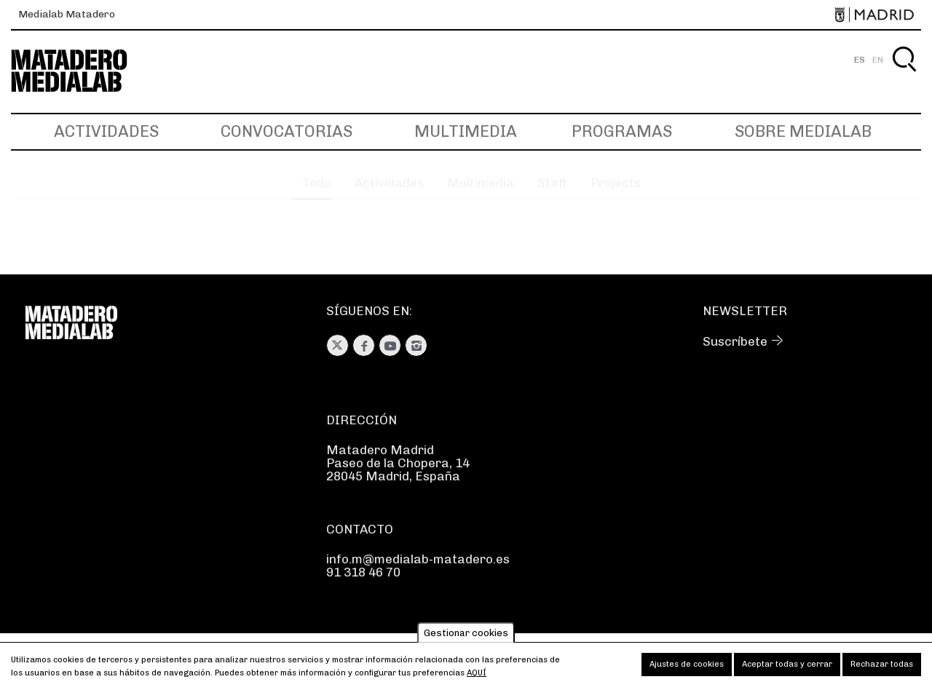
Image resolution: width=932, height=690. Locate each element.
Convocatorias (286, 131)
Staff (562, 193)
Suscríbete (735, 341)
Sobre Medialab (803, 131)
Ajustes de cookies (686, 664)
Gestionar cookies (466, 632)
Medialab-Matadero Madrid (82, 71)
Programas (622, 131)
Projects (640, 193)
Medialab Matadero (66, 14)
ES (859, 60)
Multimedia (465, 131)
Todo (282, 193)
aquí (476, 673)
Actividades (106, 131)
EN (877, 60)
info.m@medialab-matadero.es (418, 559)
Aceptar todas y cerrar (787, 664)
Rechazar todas (881, 664)
